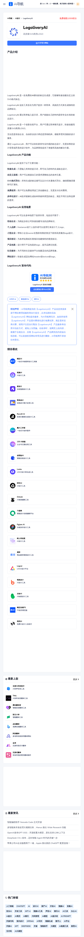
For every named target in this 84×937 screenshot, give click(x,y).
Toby (15, 696)
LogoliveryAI (35, 27)
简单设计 (20, 400)
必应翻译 (16, 724)
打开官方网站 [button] (42, 43)
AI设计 (17, 18)
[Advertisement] (45, 74)
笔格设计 (20, 580)
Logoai (19, 566)
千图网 (19, 511)
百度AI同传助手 (18, 686)
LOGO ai (12, 299)
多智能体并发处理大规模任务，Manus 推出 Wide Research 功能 (36, 827)
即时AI (19, 483)
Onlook (20, 497)
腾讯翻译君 (17, 705)
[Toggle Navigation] (4, 4)
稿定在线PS (21, 607)
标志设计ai (25, 299)
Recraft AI (21, 414)
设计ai (36, 299)
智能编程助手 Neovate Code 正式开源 (24, 822)
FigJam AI (21, 524)
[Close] (72, 309)
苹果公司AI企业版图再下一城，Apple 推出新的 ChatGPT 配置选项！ (38, 843)
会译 (14, 743)
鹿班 (18, 552)
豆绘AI (19, 594)
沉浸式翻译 (17, 752)
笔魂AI (19, 372)
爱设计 (19, 386)
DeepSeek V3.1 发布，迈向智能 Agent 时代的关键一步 (32, 838)
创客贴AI (20, 455)
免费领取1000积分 (68, 18)
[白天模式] (78, 4)
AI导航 (9, 18)
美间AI (19, 621)
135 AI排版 (21, 442)
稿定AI (19, 359)
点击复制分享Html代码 (42, 289)
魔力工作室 (21, 428)
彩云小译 (16, 714)
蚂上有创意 (21, 538)
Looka (19, 469)
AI (18, 95)
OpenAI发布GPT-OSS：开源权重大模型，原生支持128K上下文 (36, 832)
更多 (76, 679)
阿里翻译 (16, 733)
